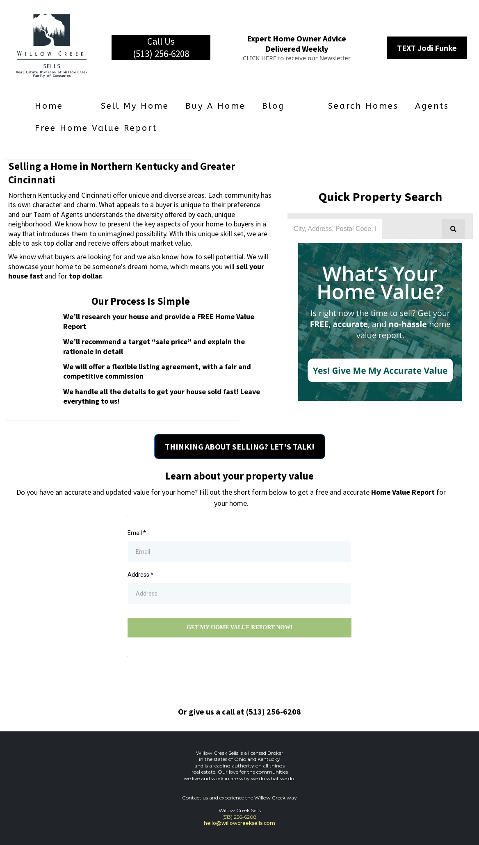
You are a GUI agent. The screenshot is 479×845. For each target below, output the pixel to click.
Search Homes (363, 106)
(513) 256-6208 (239, 817)
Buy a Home (215, 106)
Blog (273, 106)
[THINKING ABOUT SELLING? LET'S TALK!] (239, 446)
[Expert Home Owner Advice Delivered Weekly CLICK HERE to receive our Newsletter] (296, 47)
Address (140, 574)
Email (137, 533)
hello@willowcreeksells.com (239, 823)
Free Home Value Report (96, 128)
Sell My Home (135, 106)
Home (49, 106)
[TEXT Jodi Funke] (427, 48)
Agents (432, 106)
